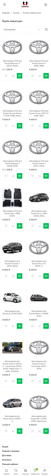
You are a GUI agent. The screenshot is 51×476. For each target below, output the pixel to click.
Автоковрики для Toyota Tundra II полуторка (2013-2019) (39, 365)
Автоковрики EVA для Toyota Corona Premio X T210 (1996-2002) (12, 113)
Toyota (16, 12)
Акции (5, 446)
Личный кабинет (10, 464)
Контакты (6, 459)
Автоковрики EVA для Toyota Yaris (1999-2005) (12, 213)
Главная (6, 12)
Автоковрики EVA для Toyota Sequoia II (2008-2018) (12, 163)
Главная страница (10, 451)
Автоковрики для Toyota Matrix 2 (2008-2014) (39, 313)
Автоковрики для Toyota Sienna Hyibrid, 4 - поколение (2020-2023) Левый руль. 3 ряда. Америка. (12, 366)
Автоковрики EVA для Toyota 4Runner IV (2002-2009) (12, 63)
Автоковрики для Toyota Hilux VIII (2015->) (38, 263)
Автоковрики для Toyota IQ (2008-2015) (12, 312)
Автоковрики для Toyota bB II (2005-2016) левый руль (38, 418)
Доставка (6, 455)
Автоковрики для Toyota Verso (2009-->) (12, 418)
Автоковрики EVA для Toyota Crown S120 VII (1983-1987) (39, 113)
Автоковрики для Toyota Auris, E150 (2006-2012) (39, 213)
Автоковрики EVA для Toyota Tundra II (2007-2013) (38, 163)
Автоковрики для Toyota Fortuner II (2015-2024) (12, 263)
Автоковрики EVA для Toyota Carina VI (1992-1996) (38, 63)
